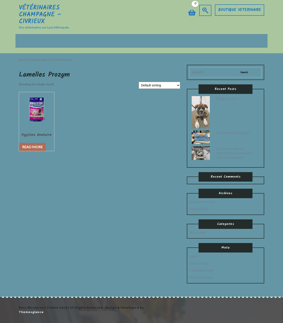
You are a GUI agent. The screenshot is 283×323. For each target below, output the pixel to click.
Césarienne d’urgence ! (233, 133)
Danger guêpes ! (228, 98)
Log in (194, 256)
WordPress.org (201, 277)
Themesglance (31, 312)
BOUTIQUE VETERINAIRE (239, 10)
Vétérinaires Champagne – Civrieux (40, 14)
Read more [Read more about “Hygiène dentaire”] (32, 147)
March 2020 (198, 209)
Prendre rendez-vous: (137, 41)
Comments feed (201, 270)
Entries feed (198, 263)
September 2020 (202, 202)
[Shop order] (159, 85)
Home (23, 59)
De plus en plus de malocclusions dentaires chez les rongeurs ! (234, 152)
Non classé (197, 232)
